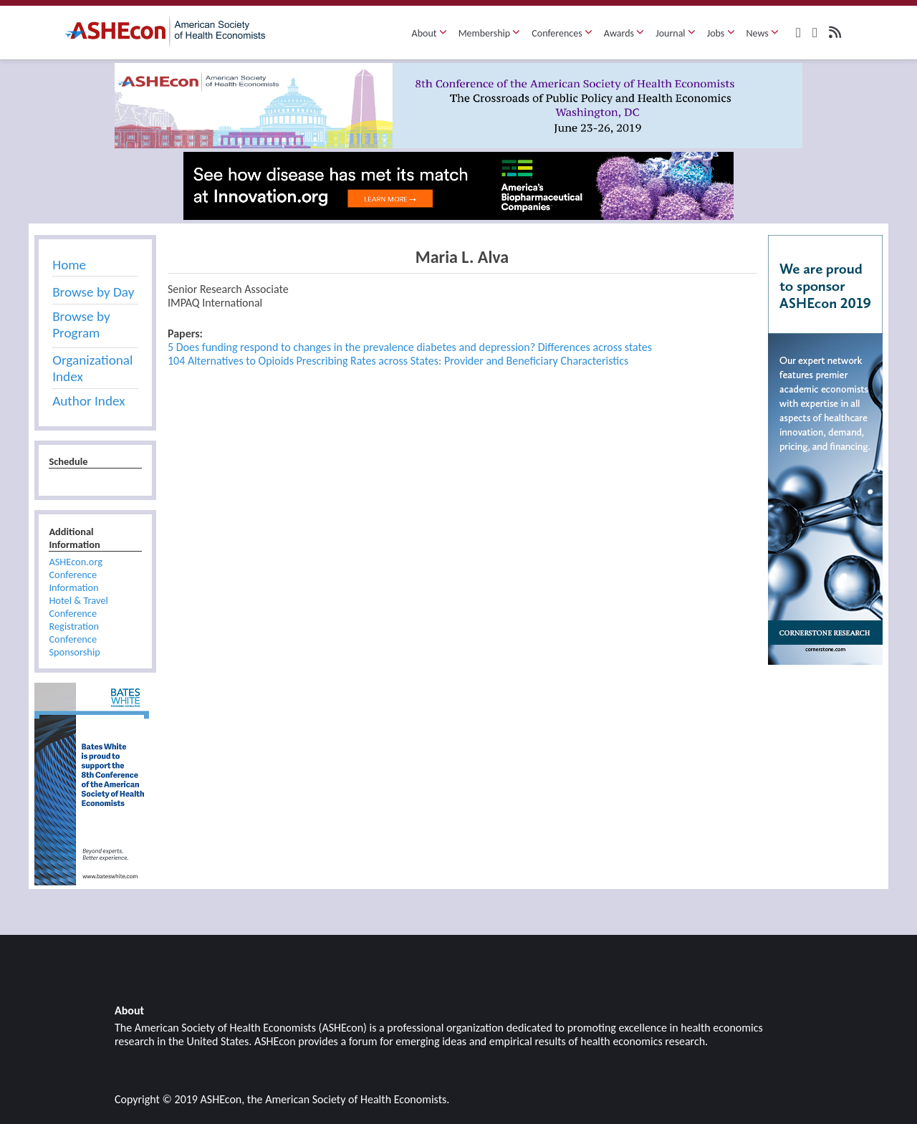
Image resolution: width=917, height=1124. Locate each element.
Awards (624, 33)
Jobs (721, 33)
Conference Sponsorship (74, 645)
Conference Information (73, 581)
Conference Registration (74, 620)
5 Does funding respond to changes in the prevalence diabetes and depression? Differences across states (410, 347)
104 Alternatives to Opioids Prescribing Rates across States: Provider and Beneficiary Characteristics (398, 361)
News (762, 33)
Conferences (562, 33)
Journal (676, 33)
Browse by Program (81, 324)
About (429, 33)
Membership (489, 33)
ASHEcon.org (75, 561)
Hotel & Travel (78, 600)
